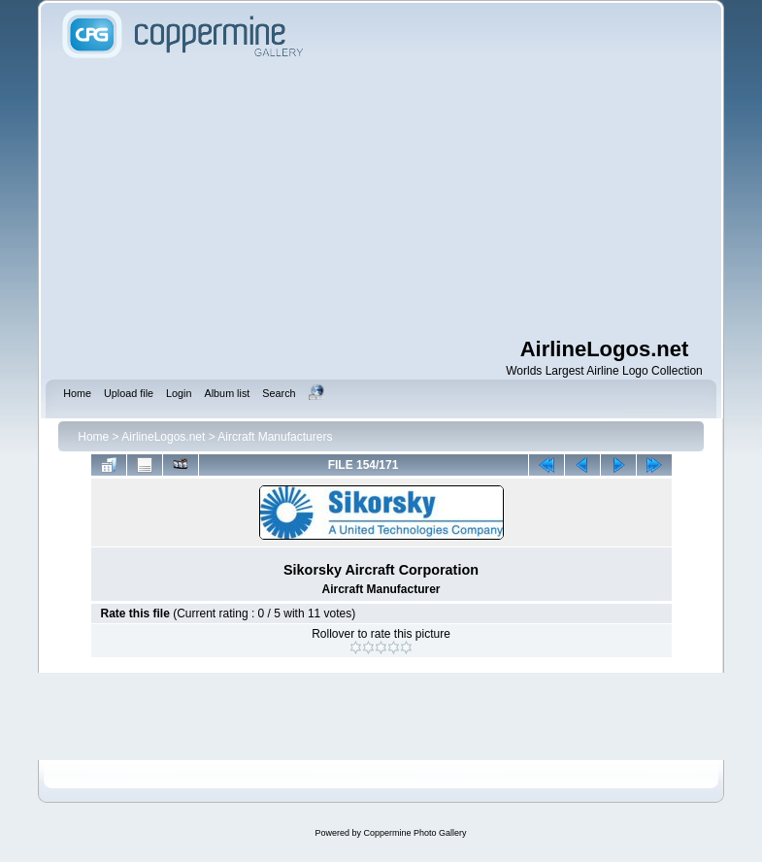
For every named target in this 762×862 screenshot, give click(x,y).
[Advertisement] (409, 199)
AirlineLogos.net (163, 437)
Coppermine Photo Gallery (414, 833)
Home (93, 437)
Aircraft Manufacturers (274, 437)
